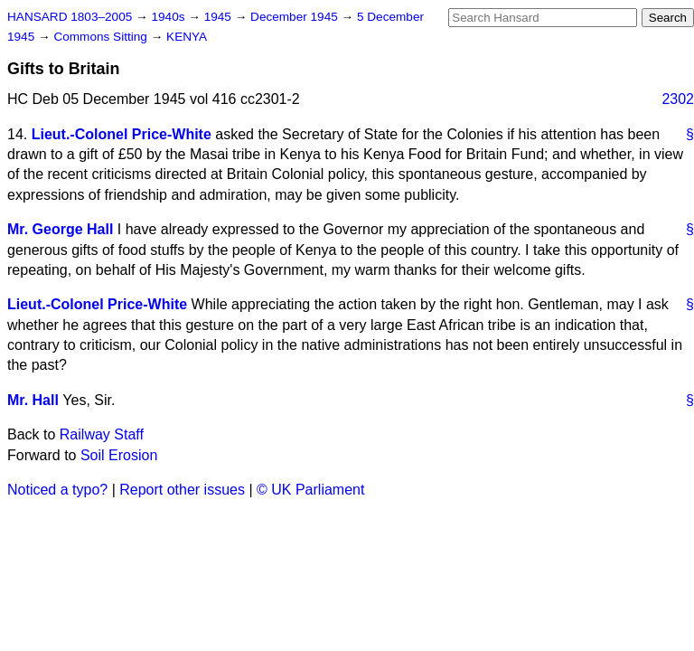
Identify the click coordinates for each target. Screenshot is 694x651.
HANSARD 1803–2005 (69, 17)
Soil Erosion (118, 455)
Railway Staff (102, 434)
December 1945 (296, 17)
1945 (219, 17)
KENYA (186, 36)
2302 (677, 99)
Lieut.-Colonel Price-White (121, 134)
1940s (169, 17)
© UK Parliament (310, 489)
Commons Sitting (101, 36)
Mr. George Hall (60, 229)
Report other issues (182, 489)
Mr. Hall (33, 400)
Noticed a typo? (57, 489)
